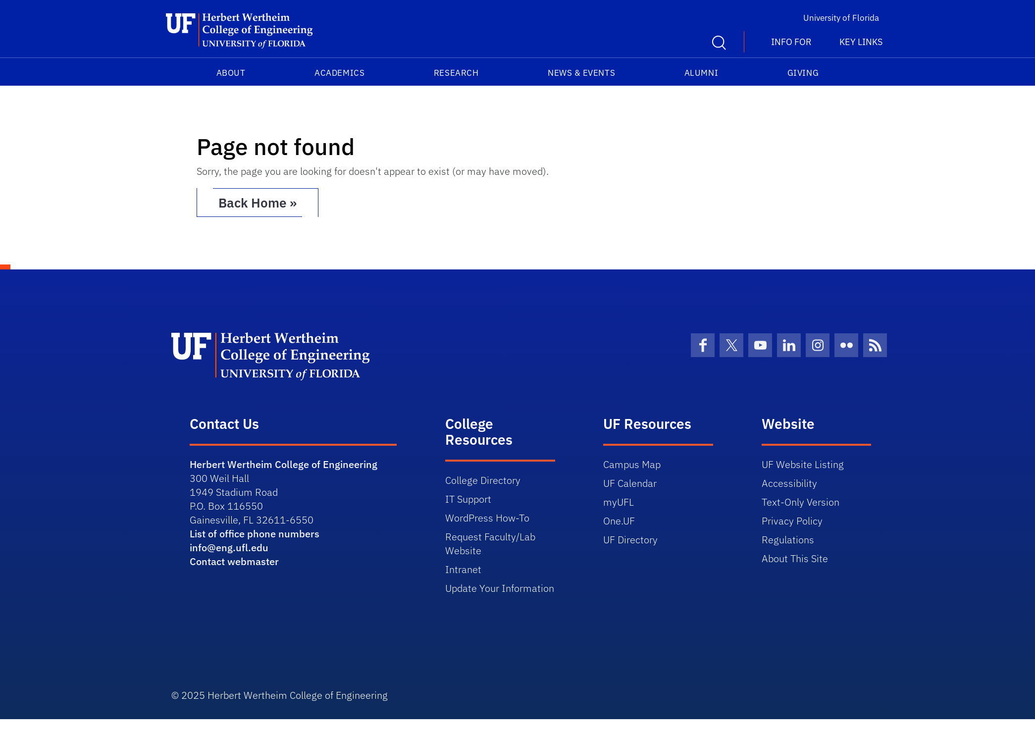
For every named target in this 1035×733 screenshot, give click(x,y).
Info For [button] (791, 42)
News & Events (581, 72)
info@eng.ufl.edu (229, 547)
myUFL (618, 502)
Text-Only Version (800, 502)
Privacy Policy (792, 520)
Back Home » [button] (257, 202)
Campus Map (632, 464)
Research (456, 72)
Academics (339, 72)
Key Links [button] (860, 42)
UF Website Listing (803, 464)
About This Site (795, 558)
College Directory (482, 480)
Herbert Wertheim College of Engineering (283, 464)
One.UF (619, 520)
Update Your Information (499, 588)
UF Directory (630, 539)
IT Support (468, 499)
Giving (803, 72)
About (231, 72)
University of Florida (841, 17)
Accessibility (789, 483)
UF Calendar (630, 483)
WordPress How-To (487, 517)
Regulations (788, 539)
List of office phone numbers (254, 533)
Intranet (463, 569)
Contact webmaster (234, 561)
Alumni (701, 72)
